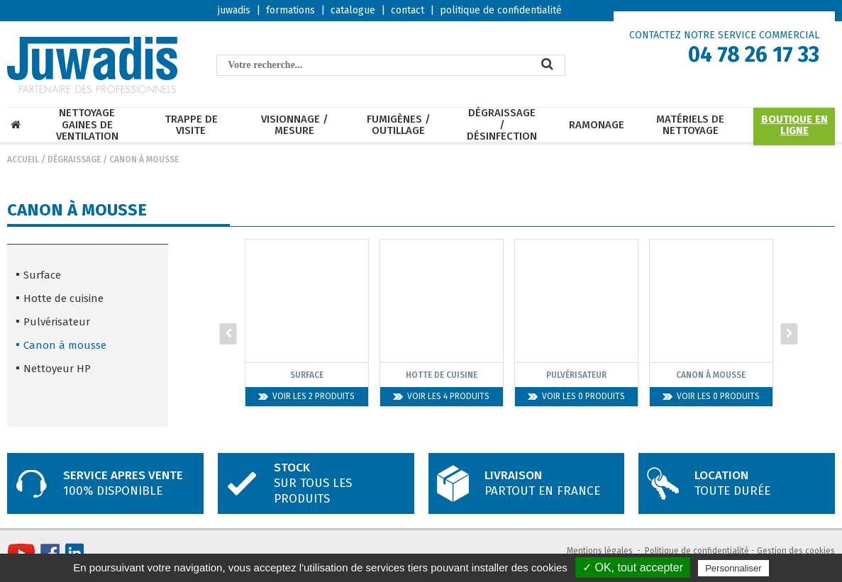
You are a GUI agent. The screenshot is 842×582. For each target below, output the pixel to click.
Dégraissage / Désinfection (502, 124)
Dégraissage (74, 159)
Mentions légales (600, 551)
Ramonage (596, 125)
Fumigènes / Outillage (399, 125)
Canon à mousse (144, 159)
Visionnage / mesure (294, 125)
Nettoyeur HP (57, 368)
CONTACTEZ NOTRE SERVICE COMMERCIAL (724, 35)
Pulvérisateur (56, 321)
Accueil (23, 159)
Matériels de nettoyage (690, 125)
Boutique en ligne (794, 125)
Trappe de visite (191, 125)
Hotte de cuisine (63, 298)
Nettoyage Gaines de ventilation (87, 124)
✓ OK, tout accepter (632, 567)
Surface (42, 275)
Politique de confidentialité (697, 551)
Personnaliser (733, 568)
